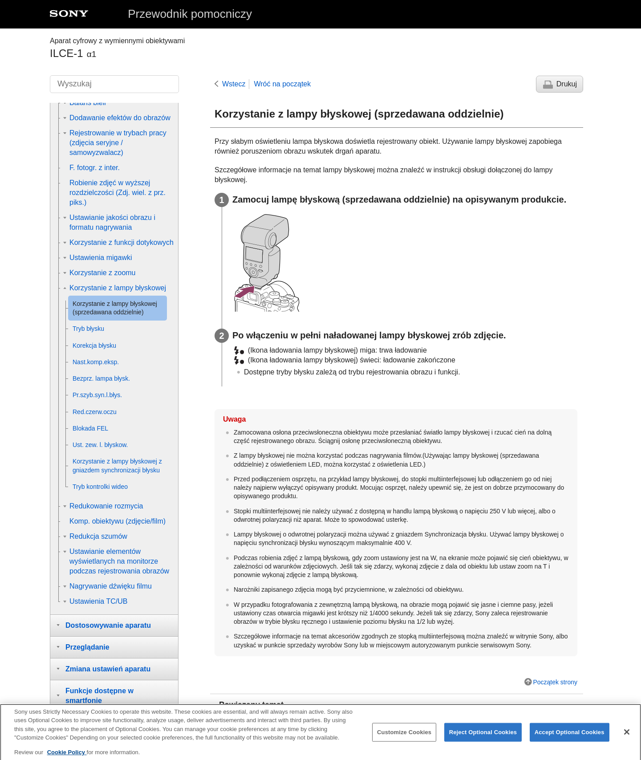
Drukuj (566, 84)
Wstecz (233, 84)
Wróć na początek (282, 84)
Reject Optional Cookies (483, 737)
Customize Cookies (404, 737)
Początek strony (555, 682)
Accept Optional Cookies (569, 737)
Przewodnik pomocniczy (190, 13)
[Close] (627, 737)
